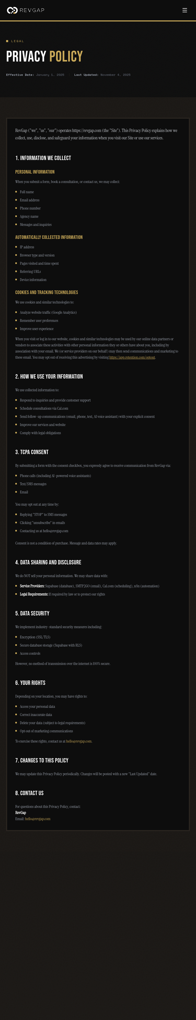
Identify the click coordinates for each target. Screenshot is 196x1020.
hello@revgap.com (78, 741)
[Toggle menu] (185, 10)
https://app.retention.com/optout (132, 357)
